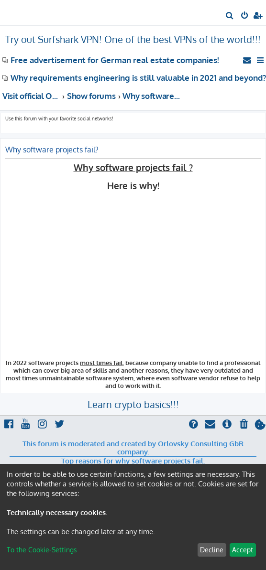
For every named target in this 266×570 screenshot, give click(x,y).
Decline (211, 550)
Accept (242, 550)
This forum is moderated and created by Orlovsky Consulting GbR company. (133, 448)
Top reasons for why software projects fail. (133, 461)
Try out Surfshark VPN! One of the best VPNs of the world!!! (133, 39)
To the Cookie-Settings (42, 550)
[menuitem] (230, 16)
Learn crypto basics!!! (133, 404)
